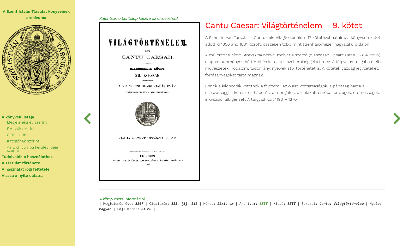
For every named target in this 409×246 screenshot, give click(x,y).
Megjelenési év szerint (29, 123)
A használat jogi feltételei (28, 167)
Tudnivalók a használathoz (29, 154)
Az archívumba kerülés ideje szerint (41, 148)
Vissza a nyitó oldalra (24, 173)
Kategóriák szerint (25, 142)
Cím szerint (19, 135)
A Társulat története (23, 160)
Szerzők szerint (23, 129)
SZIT (267, 205)
